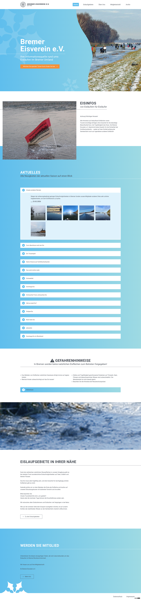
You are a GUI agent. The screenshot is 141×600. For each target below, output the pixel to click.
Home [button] (76, 4)
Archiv (128, 4)
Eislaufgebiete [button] (88, 4)
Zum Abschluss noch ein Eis (33, 245)
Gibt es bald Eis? (29, 303)
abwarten (27, 328)
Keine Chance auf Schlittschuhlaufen (36, 261)
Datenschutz (117, 596)
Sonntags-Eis (28, 286)
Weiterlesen (27, 389)
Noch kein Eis (28, 319)
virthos (136, 598)
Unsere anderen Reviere (31, 190)
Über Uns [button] (102, 4)
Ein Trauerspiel (29, 253)
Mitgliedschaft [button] (115, 4)
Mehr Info (28, 576)
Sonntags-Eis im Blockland (32, 336)
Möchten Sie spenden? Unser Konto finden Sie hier (39, 66)
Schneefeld (27, 278)
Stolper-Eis (27, 311)
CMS (139, 598)
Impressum (130, 596)
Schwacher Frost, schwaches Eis (34, 295)
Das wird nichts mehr (31, 270)
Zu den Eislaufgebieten (32, 516)
